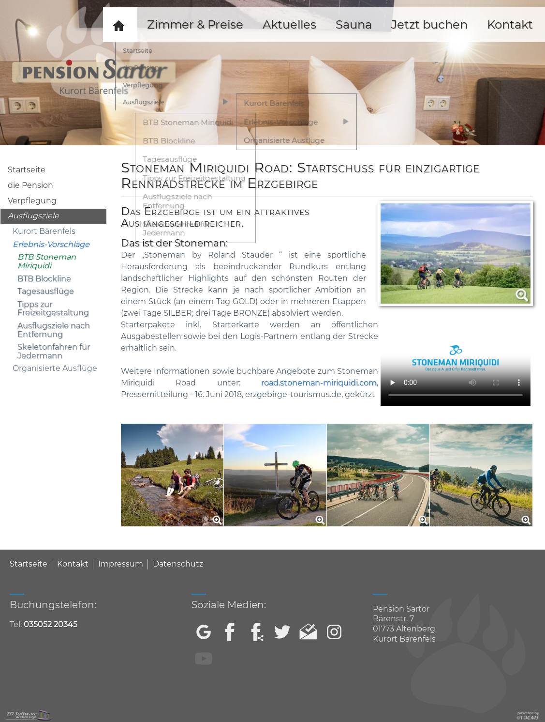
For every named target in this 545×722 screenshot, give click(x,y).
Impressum (120, 563)
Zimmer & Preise (195, 24)
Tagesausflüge (45, 291)
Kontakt (72, 563)
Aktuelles (289, 24)
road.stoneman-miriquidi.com (319, 382)
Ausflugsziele (33, 215)
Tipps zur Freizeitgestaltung (53, 309)
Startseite (26, 169)
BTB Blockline (44, 278)
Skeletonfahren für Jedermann (53, 351)
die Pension (30, 185)
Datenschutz (178, 563)
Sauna (354, 24)
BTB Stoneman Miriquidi (46, 261)
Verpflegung (32, 200)
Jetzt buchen (429, 24)
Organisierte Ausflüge (55, 368)
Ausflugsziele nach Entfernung (53, 330)
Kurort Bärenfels (44, 231)
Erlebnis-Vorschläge (51, 244)
